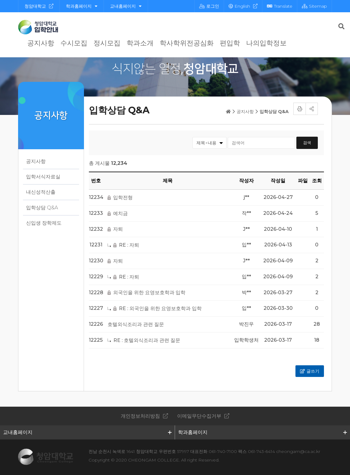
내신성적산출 (40, 192)
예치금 (120, 213)
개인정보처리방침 (140, 416)
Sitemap (314, 6)
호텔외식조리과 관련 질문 (136, 324)
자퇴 (118, 229)
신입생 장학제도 (44, 223)
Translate (279, 6)
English (239, 6)
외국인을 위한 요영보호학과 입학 (149, 292)
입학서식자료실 (43, 177)
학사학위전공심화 (187, 43)
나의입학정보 (266, 43)
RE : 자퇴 (129, 245)
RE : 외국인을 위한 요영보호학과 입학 (160, 308)
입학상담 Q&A (42, 208)
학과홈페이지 (81, 6)
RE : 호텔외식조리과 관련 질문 (146, 340)
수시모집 (73, 43)
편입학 (230, 43)
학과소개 (140, 43)
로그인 (209, 6)
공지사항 (40, 43)
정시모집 (106, 43)
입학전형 (123, 197)
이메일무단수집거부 (199, 416)
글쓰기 (312, 371)
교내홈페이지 (126, 6)
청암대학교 (35, 6)
